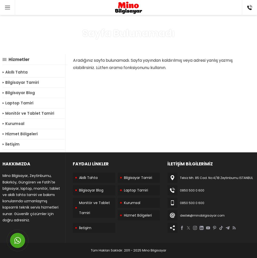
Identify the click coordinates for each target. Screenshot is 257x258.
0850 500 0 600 (192, 190)
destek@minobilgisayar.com (202, 215)
